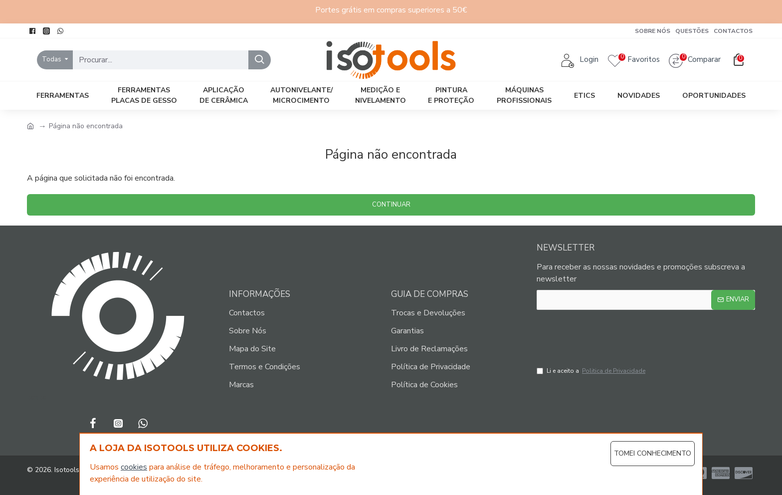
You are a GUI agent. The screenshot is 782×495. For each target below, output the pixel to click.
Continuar (391, 204)
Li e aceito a (592, 370)
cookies (134, 467)
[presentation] (614, 335)
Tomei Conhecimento (652, 453)
